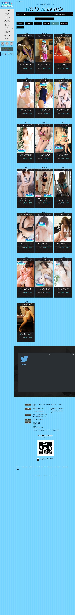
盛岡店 (2, 43)
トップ (17, 1)
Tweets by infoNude (49, 354)
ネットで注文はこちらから (40, 416)
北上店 (7, 43)
